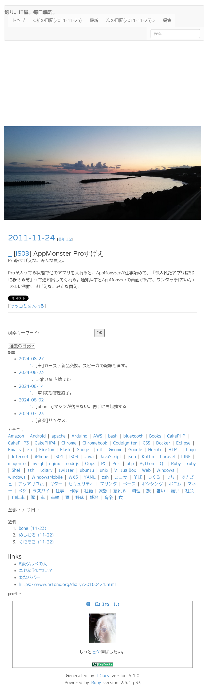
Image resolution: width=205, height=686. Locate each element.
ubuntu (87, 470)
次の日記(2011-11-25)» (130, 20)
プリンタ (108, 484)
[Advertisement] (102, 86)
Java (89, 456)
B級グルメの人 (33, 564)
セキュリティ (81, 484)
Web (146, 470)
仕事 (60, 491)
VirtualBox (125, 470)
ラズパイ (41, 491)
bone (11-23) (32, 528)
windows (17, 477)
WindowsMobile (47, 477)
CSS (146, 443)
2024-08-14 (31, 386)
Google (135, 449)
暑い (160, 491)
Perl (116, 463)
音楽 (108, 497)
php (130, 463)
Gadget (84, 449)
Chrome (69, 443)
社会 (189, 491)
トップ (18, 20)
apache (59, 436)
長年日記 (65, 239)
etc (30, 449)
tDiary (102, 675)
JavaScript (110, 456)
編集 (167, 20)
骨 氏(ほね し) (102, 604)
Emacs (14, 449)
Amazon (16, 436)
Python (147, 463)
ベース (129, 484)
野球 (79, 497)
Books (155, 436)
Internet (20, 456)
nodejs (72, 463)
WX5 (73, 477)
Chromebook (94, 443)
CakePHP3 (18, 443)
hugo (191, 449)
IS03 (22, 254)
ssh (30, 470)
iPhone (41, 456)
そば (137, 477)
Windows (165, 470)
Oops (90, 463)
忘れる (119, 491)
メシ (22, 491)
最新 (94, 20)
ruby (191, 463)
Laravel (167, 456)
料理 (136, 491)
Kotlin (148, 456)
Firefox (46, 449)
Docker (163, 443)
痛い (175, 491)
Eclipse (183, 443)
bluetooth (133, 436)
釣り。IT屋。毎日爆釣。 (30, 12)
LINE (186, 456)
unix (104, 470)
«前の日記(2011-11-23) (57, 20)
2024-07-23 (31, 413)
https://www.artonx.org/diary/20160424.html (67, 584)
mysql (37, 463)
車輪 (55, 497)
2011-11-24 (31, 238)
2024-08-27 (31, 359)
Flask (65, 449)
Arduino (79, 436)
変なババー (29, 577)
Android (38, 436)
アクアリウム (31, 484)
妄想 (103, 491)
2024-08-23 (31, 372)
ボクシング (152, 484)
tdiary (46, 470)
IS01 (58, 456)
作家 (74, 491)
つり (170, 477)
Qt (162, 463)
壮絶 (88, 491)
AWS (97, 436)
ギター (56, 484)
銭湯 (94, 497)
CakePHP (176, 436)
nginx (54, 463)
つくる (154, 477)
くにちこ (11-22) (36, 542)
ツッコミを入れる (27, 306)
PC (104, 463)
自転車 (18, 497)
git (100, 449)
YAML (90, 477)
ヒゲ (96, 652)
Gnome (116, 449)
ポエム (175, 484)
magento (17, 463)
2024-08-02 (31, 400)
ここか (121, 477)
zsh (105, 477)
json (131, 456)
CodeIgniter (125, 443)
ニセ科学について (36, 570)
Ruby (176, 463)
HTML (174, 449)
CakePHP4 (45, 443)
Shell (17, 470)
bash (112, 436)
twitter (66, 470)
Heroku (155, 449)
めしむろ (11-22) (36, 535)
